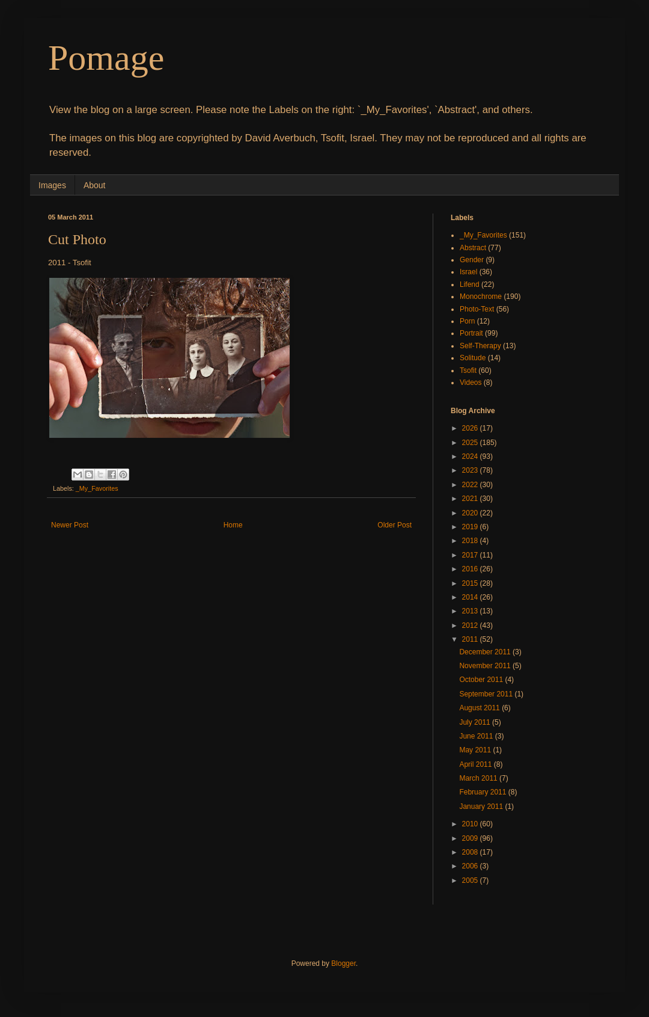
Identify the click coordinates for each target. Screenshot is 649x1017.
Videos (470, 382)
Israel (468, 272)
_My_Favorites (97, 488)
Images (52, 185)
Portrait (471, 333)
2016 (471, 569)
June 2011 (477, 736)
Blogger (343, 963)
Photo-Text (477, 309)
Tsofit (468, 370)
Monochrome (481, 296)
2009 (471, 838)
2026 (471, 428)
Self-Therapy (480, 346)
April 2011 (476, 764)
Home (233, 525)
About (95, 185)
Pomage (106, 58)
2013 (471, 611)
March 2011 (479, 778)
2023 (471, 470)
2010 (471, 824)
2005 (471, 880)
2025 (471, 442)
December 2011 (486, 652)
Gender (472, 260)
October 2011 (482, 679)
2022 (471, 485)
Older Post (394, 525)
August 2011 (480, 708)
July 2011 (475, 722)
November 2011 (486, 666)
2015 (471, 583)
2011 (471, 639)
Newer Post (69, 525)
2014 (471, 597)
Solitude (473, 358)
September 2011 (486, 694)
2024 (471, 456)
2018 (471, 540)
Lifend (470, 284)
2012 (471, 625)
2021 (471, 498)
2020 (471, 513)
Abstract (473, 248)
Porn (467, 321)
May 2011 (476, 750)
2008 (471, 852)
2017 (471, 555)
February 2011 (483, 792)
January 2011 (482, 806)
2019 (471, 527)
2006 (471, 866)
